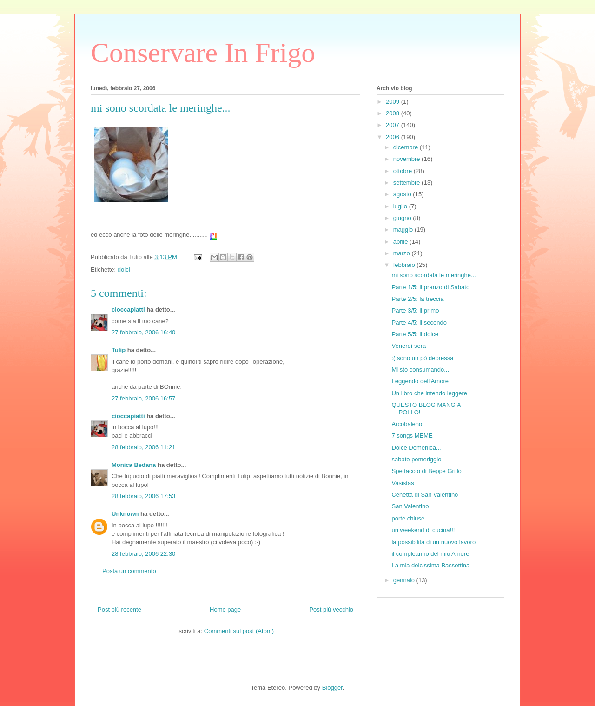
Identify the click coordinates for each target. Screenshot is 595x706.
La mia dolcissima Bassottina (430, 565)
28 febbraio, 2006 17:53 (143, 496)
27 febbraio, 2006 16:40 (143, 332)
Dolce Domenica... (416, 447)
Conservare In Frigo (203, 52)
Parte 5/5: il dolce (414, 334)
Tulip (119, 349)
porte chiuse (407, 518)
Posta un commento (129, 570)
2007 (393, 124)
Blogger (332, 687)
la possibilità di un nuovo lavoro (433, 542)
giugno (403, 217)
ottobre (403, 170)
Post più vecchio (331, 609)
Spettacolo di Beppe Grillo (426, 470)
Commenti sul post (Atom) (239, 630)
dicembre (406, 147)
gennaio (404, 580)
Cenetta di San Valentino (424, 494)
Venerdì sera (408, 345)
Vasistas (402, 483)
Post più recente (119, 609)
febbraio (405, 264)
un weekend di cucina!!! (423, 529)
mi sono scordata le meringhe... (433, 275)
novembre (407, 158)
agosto (403, 194)
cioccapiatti (128, 309)
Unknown (125, 513)
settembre (407, 182)
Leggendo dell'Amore (419, 381)
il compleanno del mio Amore (430, 553)
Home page (225, 609)
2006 (393, 136)
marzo (402, 253)
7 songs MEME (411, 435)
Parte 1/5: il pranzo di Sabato (430, 287)
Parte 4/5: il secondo (419, 322)
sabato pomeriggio (416, 459)
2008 (393, 113)
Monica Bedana (134, 464)
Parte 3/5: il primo (415, 310)
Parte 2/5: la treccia (417, 298)
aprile (401, 241)
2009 (393, 101)
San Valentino (410, 506)
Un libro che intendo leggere (429, 393)
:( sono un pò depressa (422, 357)
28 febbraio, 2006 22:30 (143, 553)
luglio (401, 206)
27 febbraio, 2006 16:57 (143, 398)
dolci (124, 269)
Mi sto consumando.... (420, 369)
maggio (404, 229)
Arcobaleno (406, 423)
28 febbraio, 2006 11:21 (143, 447)
